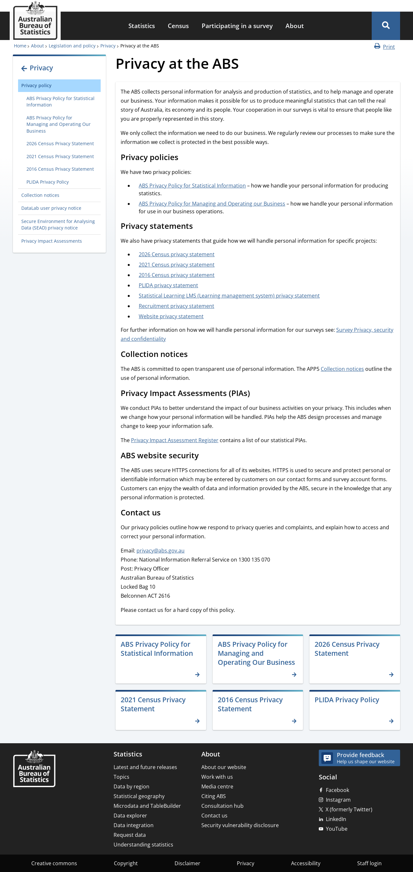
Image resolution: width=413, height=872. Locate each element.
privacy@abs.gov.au (160, 550)
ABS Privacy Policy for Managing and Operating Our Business (58, 124)
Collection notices (40, 195)
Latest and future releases (145, 767)
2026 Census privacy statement (177, 254)
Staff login (369, 863)
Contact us (214, 815)
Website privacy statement (171, 316)
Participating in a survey (237, 26)
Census (178, 26)
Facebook (337, 790)
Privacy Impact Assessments (51, 241)
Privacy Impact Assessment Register (174, 440)
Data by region (131, 786)
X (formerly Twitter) (349, 809)
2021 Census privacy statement (177, 264)
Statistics (141, 26)
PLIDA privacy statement (168, 285)
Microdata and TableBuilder (147, 805)
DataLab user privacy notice (51, 208)
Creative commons (54, 863)
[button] (386, 26)
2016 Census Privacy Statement (60, 169)
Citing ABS (213, 796)
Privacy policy (36, 85)
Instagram (338, 799)
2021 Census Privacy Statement (60, 156)
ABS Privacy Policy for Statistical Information (60, 101)
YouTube (337, 828)
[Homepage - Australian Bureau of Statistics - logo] (35, 20)
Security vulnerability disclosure (240, 825)
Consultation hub (222, 805)
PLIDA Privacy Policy (47, 182)
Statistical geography (139, 796)
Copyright (126, 863)
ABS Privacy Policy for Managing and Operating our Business (212, 203)
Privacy (108, 46)
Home (20, 46)
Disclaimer (187, 863)
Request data (130, 834)
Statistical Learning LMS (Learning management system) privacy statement (229, 295)
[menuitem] (141, 26)
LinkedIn (336, 819)
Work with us (217, 776)
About (295, 26)
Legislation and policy (72, 46)
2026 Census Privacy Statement (60, 143)
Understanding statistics (143, 844)
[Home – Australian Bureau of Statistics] (34, 769)
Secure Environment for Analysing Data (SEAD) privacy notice (58, 224)
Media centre (217, 786)
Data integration (134, 825)
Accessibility (305, 863)
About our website (223, 767)
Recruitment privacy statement (176, 305)
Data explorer (130, 815)
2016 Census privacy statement (177, 275)
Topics (121, 776)
